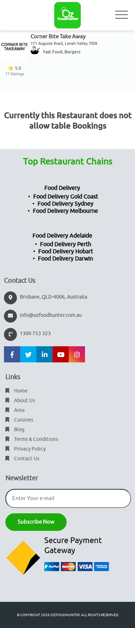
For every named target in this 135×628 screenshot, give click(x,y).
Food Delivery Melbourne (65, 211)
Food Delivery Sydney (65, 204)
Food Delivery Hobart (65, 251)
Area (14, 410)
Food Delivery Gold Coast (65, 196)
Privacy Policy (25, 449)
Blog (14, 430)
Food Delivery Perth (65, 244)
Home (16, 391)
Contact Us (22, 459)
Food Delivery (62, 188)
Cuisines (19, 420)
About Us (20, 401)
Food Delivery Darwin (65, 258)
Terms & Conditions (31, 439)
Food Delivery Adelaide (62, 235)
